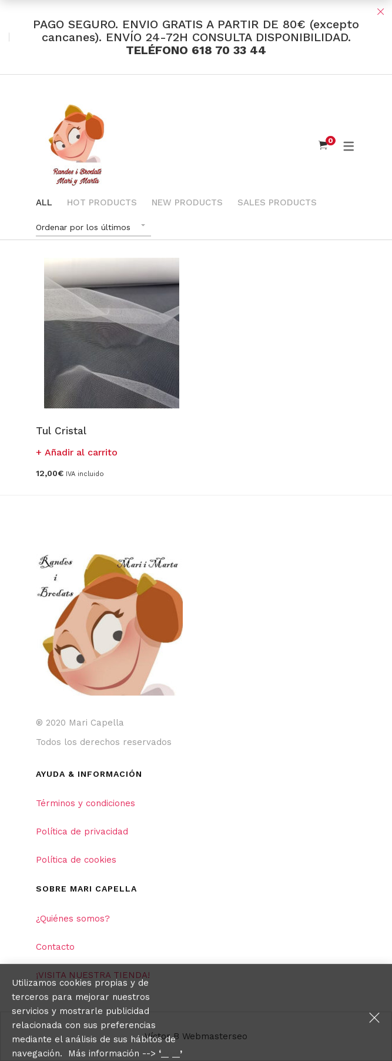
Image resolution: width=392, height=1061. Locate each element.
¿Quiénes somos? (73, 918)
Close (380, 12)
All (44, 202)
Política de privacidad (82, 831)
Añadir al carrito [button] (81, 452)
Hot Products (102, 202)
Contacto (55, 947)
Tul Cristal (61, 431)
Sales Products (277, 202)
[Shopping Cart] (323, 145)
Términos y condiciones (85, 803)
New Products (187, 202)
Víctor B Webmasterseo (196, 1036)
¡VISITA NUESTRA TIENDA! (93, 975)
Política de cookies (76, 859)
